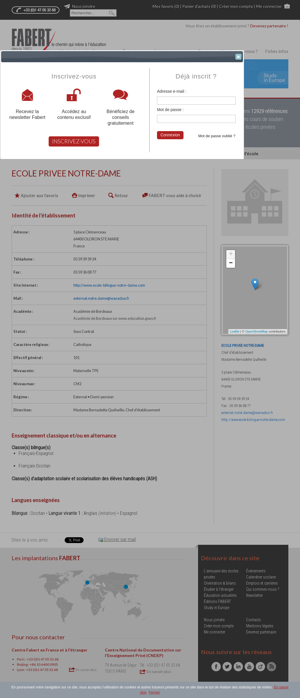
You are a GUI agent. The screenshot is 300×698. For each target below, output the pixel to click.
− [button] (231, 263)
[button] (238, 57)
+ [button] (231, 254)
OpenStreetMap (256, 331)
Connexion (170, 135)
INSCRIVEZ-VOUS (74, 141)
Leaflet (234, 331)
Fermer (154, 692)
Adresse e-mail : (171, 91)
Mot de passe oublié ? (216, 136)
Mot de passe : (170, 109)
